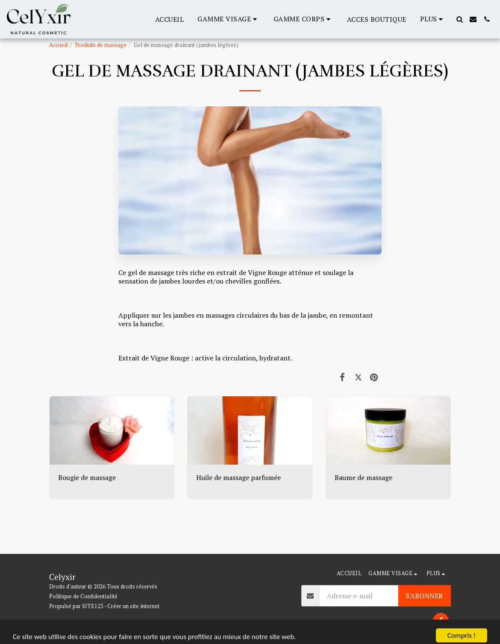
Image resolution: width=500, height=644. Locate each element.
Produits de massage (100, 45)
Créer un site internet (133, 606)
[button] (228, 19)
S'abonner (424, 595)
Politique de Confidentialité (83, 596)
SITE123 (92, 606)
